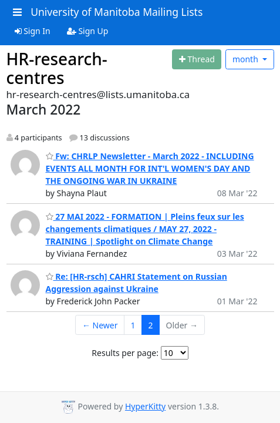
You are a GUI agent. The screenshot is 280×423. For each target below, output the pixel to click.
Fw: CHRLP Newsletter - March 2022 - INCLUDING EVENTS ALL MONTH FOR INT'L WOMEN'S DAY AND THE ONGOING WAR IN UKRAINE (150, 168)
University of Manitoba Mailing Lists (117, 12)
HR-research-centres (56, 68)
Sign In (32, 30)
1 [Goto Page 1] (133, 325)
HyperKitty (145, 406)
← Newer (100, 325)
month (246, 59)
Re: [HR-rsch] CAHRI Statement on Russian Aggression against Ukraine (136, 282)
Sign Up (88, 30)
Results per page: (125, 352)
